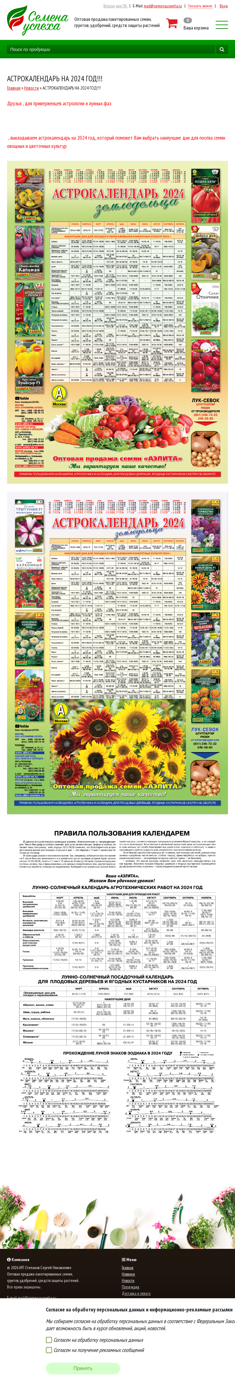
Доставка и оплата (136, 1293)
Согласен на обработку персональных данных (98, 1339)
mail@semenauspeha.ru (163, 6)
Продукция (130, 1287)
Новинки (128, 1274)
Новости (31, 88)
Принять (83, 1368)
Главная (14, 88)
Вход (224, 6)
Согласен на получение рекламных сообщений (99, 1349)
